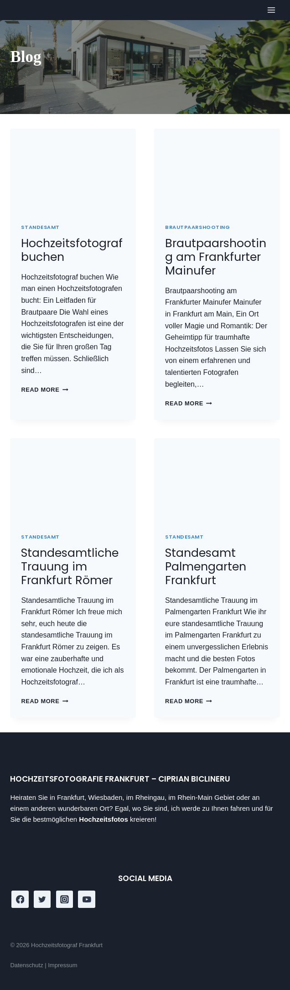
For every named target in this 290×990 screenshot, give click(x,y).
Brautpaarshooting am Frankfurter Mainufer (215, 257)
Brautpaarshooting (197, 227)
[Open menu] (271, 10)
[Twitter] (42, 899)
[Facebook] (20, 899)
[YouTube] (86, 899)
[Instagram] (64, 899)
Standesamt (40, 227)
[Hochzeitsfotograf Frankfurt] (23, 9)
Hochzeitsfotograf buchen (72, 250)
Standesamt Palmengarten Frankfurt (205, 566)
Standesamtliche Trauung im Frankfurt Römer (70, 566)
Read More (44, 389)
